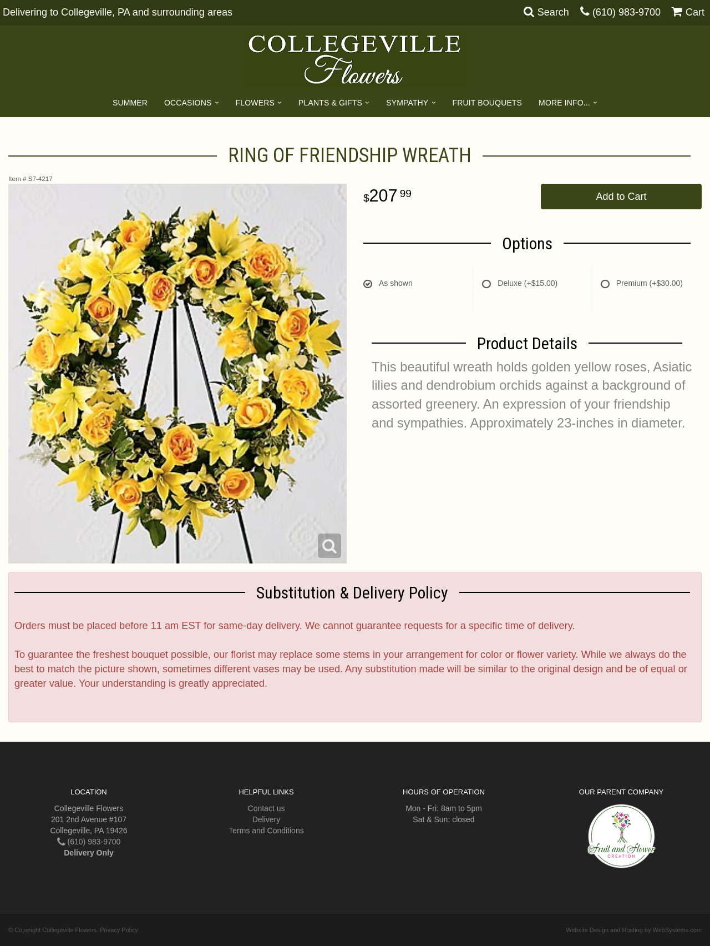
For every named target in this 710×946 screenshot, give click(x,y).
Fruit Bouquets (488, 102)
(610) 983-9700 (626, 12)
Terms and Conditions (266, 830)
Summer (130, 102)
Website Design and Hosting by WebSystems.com (634, 930)
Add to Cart (621, 196)
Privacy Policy (119, 930)
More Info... (564, 102)
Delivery (266, 819)
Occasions (187, 102)
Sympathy (407, 102)
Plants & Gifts (330, 102)
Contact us (266, 808)
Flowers (255, 102)
